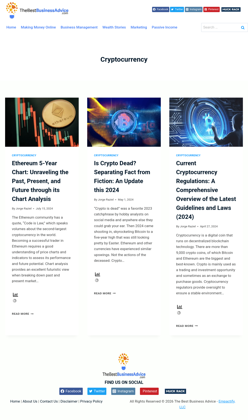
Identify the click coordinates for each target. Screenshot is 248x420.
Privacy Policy (91, 401)
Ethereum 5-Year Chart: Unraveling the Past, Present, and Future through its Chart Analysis (40, 181)
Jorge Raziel (23, 208)
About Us (30, 401)
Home (11, 27)
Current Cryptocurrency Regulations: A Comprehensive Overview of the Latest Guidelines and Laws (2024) (206, 190)
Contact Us (49, 401)
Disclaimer (69, 401)
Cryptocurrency (24, 155)
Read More (23, 313)
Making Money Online (38, 27)
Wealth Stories (114, 27)
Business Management (79, 27)
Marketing (139, 27)
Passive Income (164, 27)
